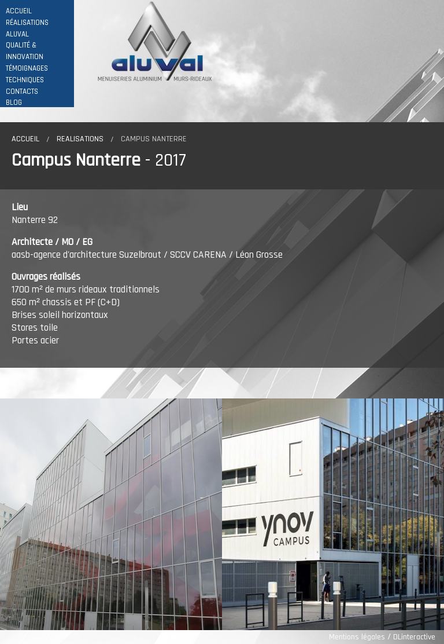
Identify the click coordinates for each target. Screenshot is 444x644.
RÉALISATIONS (27, 23)
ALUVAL (17, 34)
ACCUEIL (19, 11)
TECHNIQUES (25, 80)
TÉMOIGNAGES (27, 69)
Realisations (80, 139)
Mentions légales (357, 637)
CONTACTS (22, 92)
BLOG (14, 103)
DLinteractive (414, 637)
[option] (111, 514)
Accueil (25, 139)
